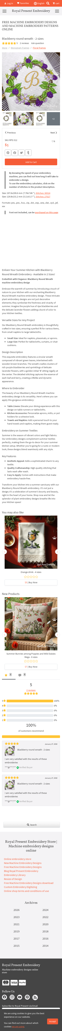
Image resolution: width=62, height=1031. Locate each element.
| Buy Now (31, 582)
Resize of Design (13, 879)
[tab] (9, 676)
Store (4, 47)
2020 (45, 924)
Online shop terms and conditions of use (26, 891)
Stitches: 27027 (43, 196)
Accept (52, 1021)
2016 (45, 938)
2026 (17, 910)
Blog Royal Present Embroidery (21, 871)
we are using (18, 1026)
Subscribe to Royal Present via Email (20, 1005)
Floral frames (39, 47)
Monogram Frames (20, 47)
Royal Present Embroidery (31, 11)
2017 (17, 938)
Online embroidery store (17, 859)
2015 (17, 946)
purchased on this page (46, 212)
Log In (8, 3)
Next (52, 132)
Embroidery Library (14, 875)
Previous (11, 132)
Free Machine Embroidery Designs (23, 867)
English (39, 3)
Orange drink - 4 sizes (31, 572)
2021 (17, 924)
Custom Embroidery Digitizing (20, 887)
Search (32, 824)
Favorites (23, 2)
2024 (45, 910)
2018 (45, 931)
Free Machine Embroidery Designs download (28, 883)
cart (56, 3)
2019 (17, 931)
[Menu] (4, 11)
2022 (45, 917)
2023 (17, 917)
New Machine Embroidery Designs (22, 863)
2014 (45, 946)
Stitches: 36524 (43, 193)
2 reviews (24, 43)
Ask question (37, 43)
